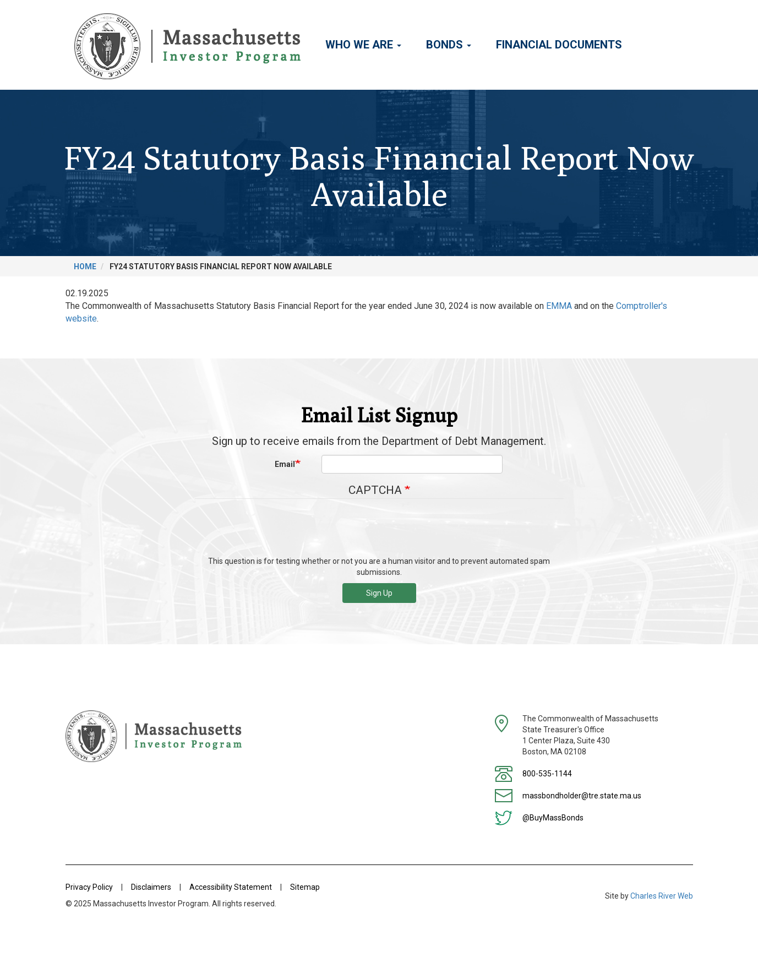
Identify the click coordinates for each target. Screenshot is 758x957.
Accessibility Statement (230, 887)
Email (285, 464)
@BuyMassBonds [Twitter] (553, 817)
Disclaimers (151, 887)
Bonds (448, 44)
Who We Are (363, 44)
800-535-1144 (547, 773)
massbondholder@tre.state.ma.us (581, 795)
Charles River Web (661, 895)
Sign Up (379, 593)
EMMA (559, 306)
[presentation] (379, 531)
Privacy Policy (89, 887)
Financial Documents (559, 44)
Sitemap (305, 887)
